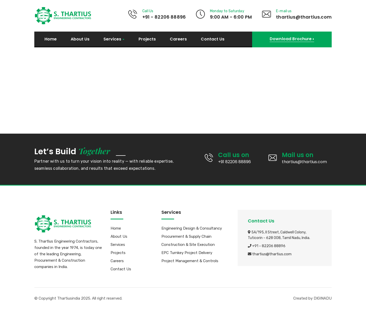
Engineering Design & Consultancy (191, 229)
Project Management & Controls (189, 261)
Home (50, 39)
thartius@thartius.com (272, 254)
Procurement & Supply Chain (186, 237)
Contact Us (212, 39)
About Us (80, 39)
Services (112, 39)
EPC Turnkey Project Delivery (186, 253)
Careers (178, 39)
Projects (147, 39)
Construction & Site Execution (188, 245)
